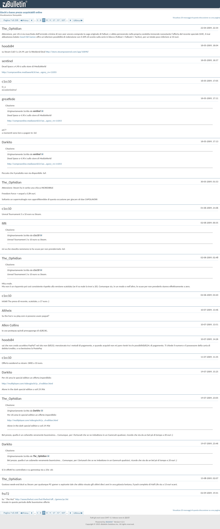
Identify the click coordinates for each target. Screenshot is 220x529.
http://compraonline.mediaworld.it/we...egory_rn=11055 (29, 72)
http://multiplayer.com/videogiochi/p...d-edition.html (27, 383)
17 (54, 20)
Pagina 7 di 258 (11, 20)
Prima (24, 20)
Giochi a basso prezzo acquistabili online (21, 12)
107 (63, 20)
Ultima (78, 20)
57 (58, 20)
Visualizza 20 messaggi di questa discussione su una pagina (196, 17)
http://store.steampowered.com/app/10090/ (67, 51)
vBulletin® (109, 522)
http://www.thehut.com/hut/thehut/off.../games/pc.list (41, 499)
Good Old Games (28, 36)
